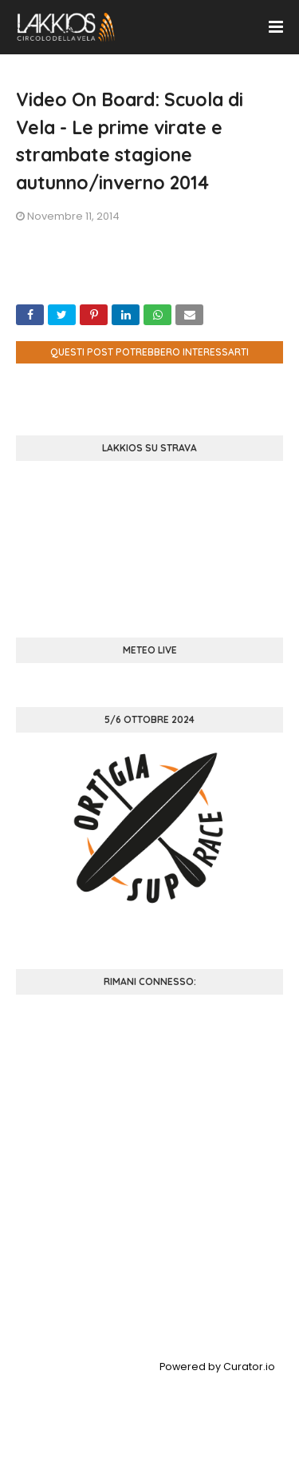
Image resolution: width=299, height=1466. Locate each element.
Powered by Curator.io (217, 1366)
